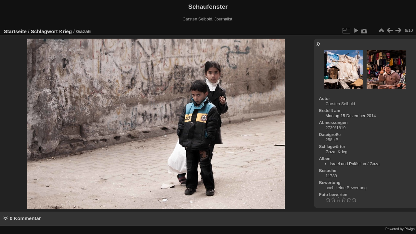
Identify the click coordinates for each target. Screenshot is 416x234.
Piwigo (410, 229)
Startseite (15, 31)
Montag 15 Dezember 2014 (350, 115)
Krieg (65, 31)
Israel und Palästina (348, 163)
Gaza (330, 151)
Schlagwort (44, 31)
